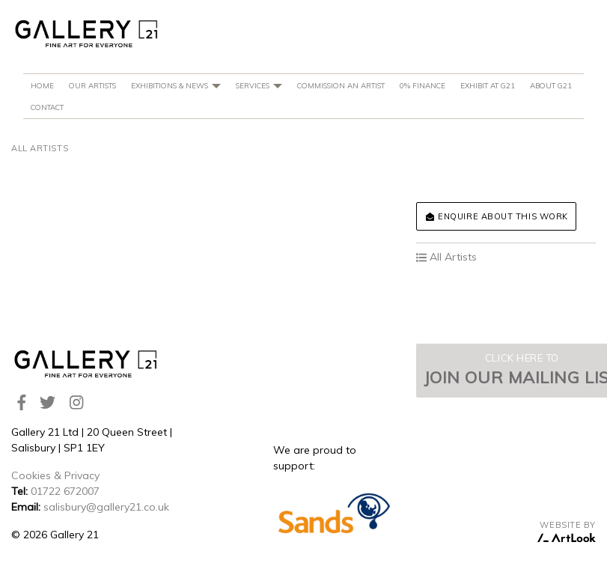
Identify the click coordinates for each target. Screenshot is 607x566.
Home (42, 85)
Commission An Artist (341, 85)
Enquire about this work (496, 216)
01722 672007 (65, 491)
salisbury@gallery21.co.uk (106, 507)
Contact (47, 107)
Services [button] (259, 85)
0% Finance (422, 85)
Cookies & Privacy (55, 475)
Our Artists (92, 85)
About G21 (551, 85)
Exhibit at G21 (487, 85)
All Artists (39, 148)
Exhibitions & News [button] (176, 85)
